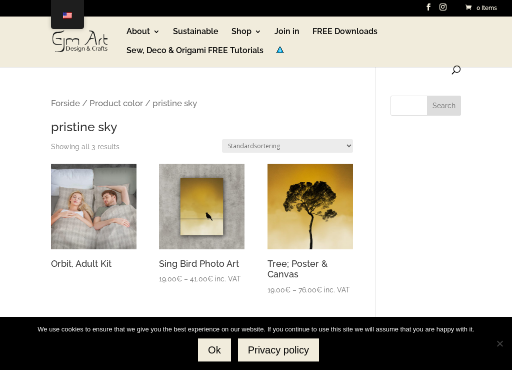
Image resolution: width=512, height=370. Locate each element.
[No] (499, 343)
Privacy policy (278, 349)
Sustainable (195, 32)
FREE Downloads (345, 32)
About (138, 32)
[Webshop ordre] (287, 146)
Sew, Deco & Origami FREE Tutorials (195, 51)
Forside (65, 103)
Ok (214, 349)
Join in (287, 32)
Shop (242, 32)
